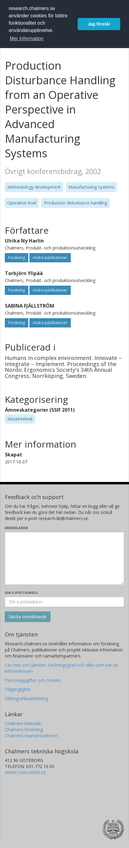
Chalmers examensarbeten (31, 735)
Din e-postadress (21, 592)
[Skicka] (27, 617)
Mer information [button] (26, 38)
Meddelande (16, 527)
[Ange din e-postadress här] (64, 602)
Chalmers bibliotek (23, 723)
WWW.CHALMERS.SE (25, 772)
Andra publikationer (50, 257)
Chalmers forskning (24, 729)
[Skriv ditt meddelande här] (64, 558)
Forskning (16, 257)
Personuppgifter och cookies (33, 680)
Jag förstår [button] (99, 24)
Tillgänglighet (18, 689)
